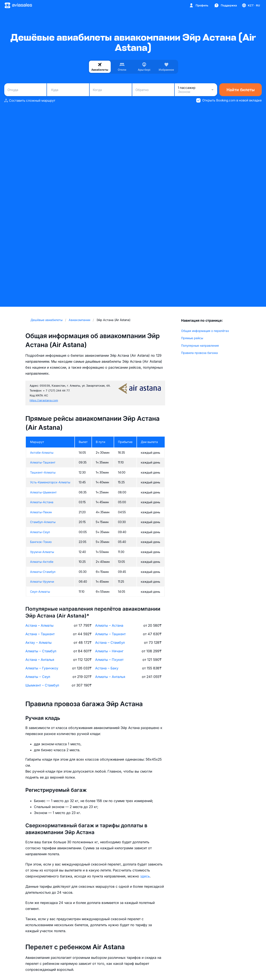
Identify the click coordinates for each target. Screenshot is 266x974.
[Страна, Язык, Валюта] (251, 5)
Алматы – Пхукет (109, 659)
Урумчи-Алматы (42, 552)
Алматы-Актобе (41, 561)
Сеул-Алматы (40, 591)
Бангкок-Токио (41, 542)
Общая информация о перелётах (205, 331)
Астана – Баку (106, 668)
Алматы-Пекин (41, 512)
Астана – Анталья (39, 659)
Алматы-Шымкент (43, 492)
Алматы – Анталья (110, 677)
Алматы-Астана (41, 502)
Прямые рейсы (192, 338)
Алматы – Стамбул (40, 651)
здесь (145, 876)
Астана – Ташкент (40, 634)
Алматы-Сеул (40, 532)
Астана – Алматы (39, 625)
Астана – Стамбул (110, 642)
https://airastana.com (44, 400)
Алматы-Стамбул (42, 572)
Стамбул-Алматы (42, 522)
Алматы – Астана (109, 625)
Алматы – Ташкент (110, 634)
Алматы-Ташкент (42, 462)
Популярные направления (200, 345)
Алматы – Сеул (37, 677)
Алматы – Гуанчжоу (41, 668)
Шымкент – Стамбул (42, 685)
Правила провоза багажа (199, 353)
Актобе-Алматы (41, 452)
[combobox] (25, 89)
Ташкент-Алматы (42, 472)
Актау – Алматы (38, 642)
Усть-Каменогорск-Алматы (50, 482)
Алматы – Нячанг (109, 651)
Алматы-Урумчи (42, 581)
